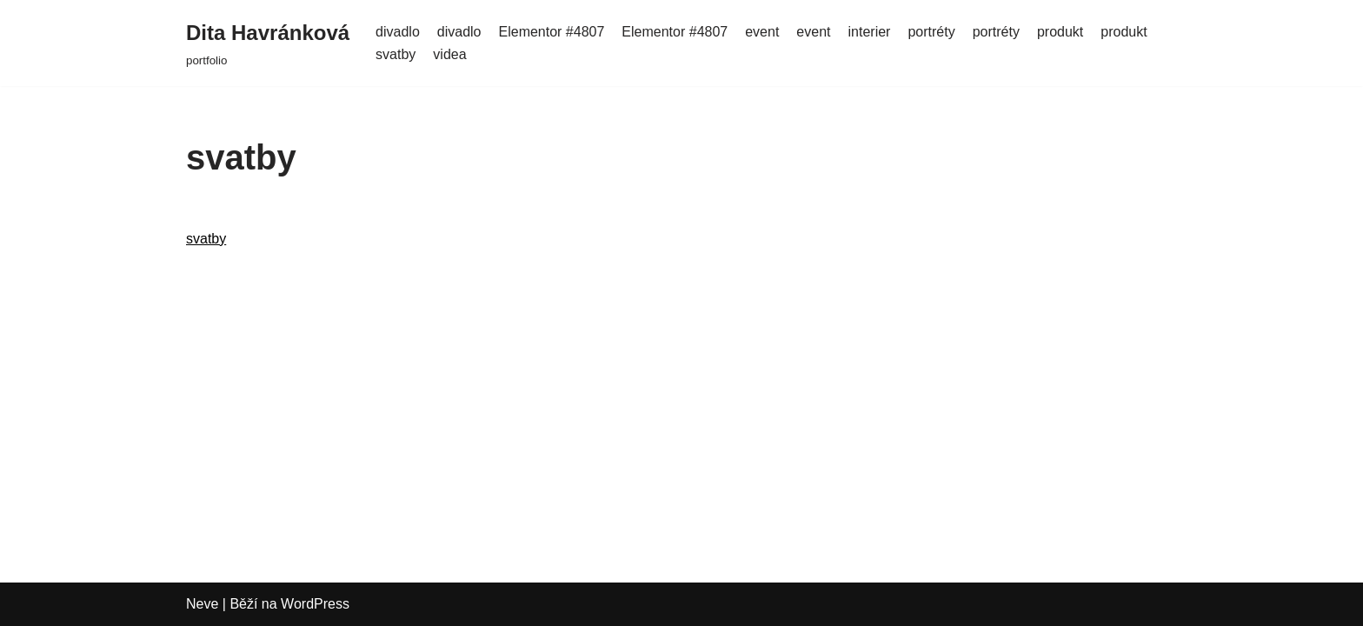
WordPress (315, 603)
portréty (931, 31)
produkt (1060, 31)
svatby (396, 54)
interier (869, 31)
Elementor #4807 (552, 31)
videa (449, 54)
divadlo (398, 31)
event (762, 31)
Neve (202, 603)
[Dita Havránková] (267, 43)
